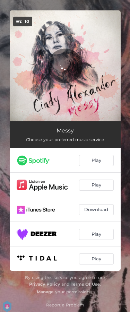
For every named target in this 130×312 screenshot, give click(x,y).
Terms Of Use (85, 284)
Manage (45, 291)
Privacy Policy (44, 284)
